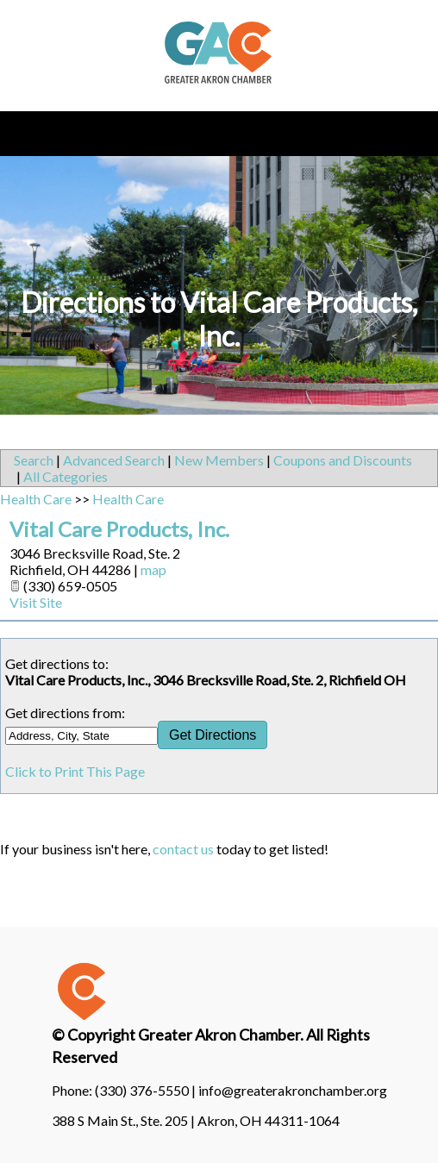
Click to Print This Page (75, 771)
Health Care (36, 499)
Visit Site (35, 602)
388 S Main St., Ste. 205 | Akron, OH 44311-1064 (196, 1120)
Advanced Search (114, 460)
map (153, 569)
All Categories (65, 476)
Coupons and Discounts (342, 460)
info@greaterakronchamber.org (292, 1090)
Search (33, 460)
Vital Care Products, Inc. (119, 528)
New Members (219, 460)
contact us (183, 849)
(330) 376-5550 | (146, 1090)
